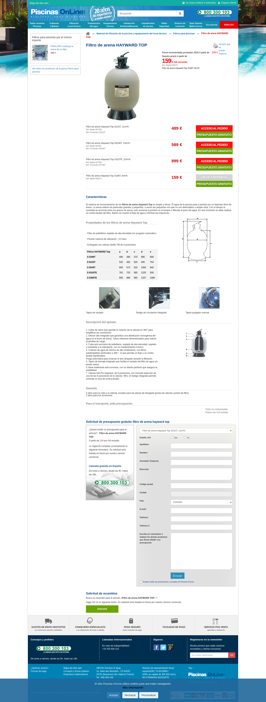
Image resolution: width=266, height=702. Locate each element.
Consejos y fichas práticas (76, 671)
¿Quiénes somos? (39, 668)
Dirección (144, 469)
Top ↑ (191, 668)
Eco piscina (211, 25)
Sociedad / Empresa (149, 461)
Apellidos (144, 444)
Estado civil (145, 437)
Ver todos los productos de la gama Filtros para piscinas (55, 70)
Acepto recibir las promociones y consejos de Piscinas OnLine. (168, 582)
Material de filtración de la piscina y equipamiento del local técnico (131, 33)
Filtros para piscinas (184, 33)
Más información (133, 687)
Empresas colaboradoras (75, 674)
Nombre (144, 453)
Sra (175, 438)
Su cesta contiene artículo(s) (199, 2)
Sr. (188, 438)
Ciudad (143, 492)
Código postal (146, 484)
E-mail (143, 509)
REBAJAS (229, 25)
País (142, 501)
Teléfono (144, 517)
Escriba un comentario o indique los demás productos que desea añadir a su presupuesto (153, 538)
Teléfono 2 (144, 526)
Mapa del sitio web (39, 3)
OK (231, 655)
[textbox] (201, 485)
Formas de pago (38, 671)
